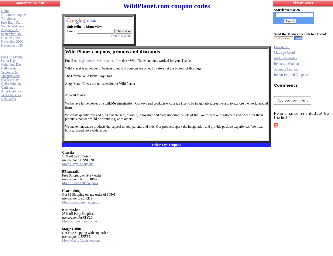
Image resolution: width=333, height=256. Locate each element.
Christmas (8, 87)
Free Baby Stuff (12, 22)
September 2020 (12, 34)
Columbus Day (11, 64)
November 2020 (12, 41)
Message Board (284, 52)
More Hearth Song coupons (80, 202)
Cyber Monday (11, 83)
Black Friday (10, 80)
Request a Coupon (286, 63)
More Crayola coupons (77, 164)
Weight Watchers (12, 26)
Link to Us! (282, 47)
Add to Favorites (285, 58)
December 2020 (12, 45)
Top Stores (8, 18)
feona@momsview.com (90, 60)
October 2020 (10, 38)
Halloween (8, 68)
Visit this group (121, 36)
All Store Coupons (13, 15)
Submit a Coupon (286, 69)
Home (5, 11)
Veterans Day (10, 72)
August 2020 (9, 30)
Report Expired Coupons (291, 74)
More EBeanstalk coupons (80, 183)
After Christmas (12, 91)
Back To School (12, 57)
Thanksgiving (10, 76)
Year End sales (11, 95)
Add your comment (293, 100)
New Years (8, 99)
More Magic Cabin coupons (81, 240)
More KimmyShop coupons (81, 221)
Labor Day (8, 60)
